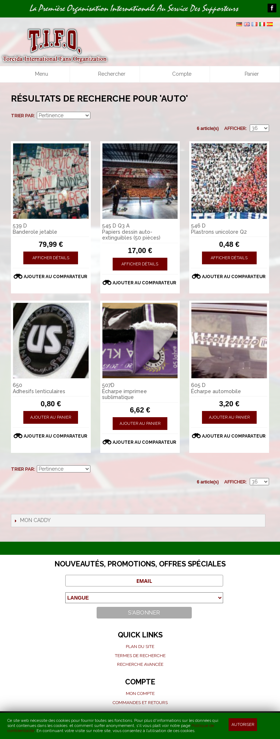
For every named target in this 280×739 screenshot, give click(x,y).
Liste (263, 115)
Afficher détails (50, 258)
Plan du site (140, 646)
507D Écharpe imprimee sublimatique (124, 391)
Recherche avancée (140, 664)
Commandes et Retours (140, 702)
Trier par (22, 115)
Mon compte (140, 693)
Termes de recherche (140, 655)
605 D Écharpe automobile (216, 388)
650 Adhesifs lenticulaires (39, 388)
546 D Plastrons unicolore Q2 (219, 229)
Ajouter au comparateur (55, 276)
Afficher (235, 128)
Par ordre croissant (97, 115)
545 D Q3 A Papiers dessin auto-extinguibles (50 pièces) (131, 232)
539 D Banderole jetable (35, 229)
